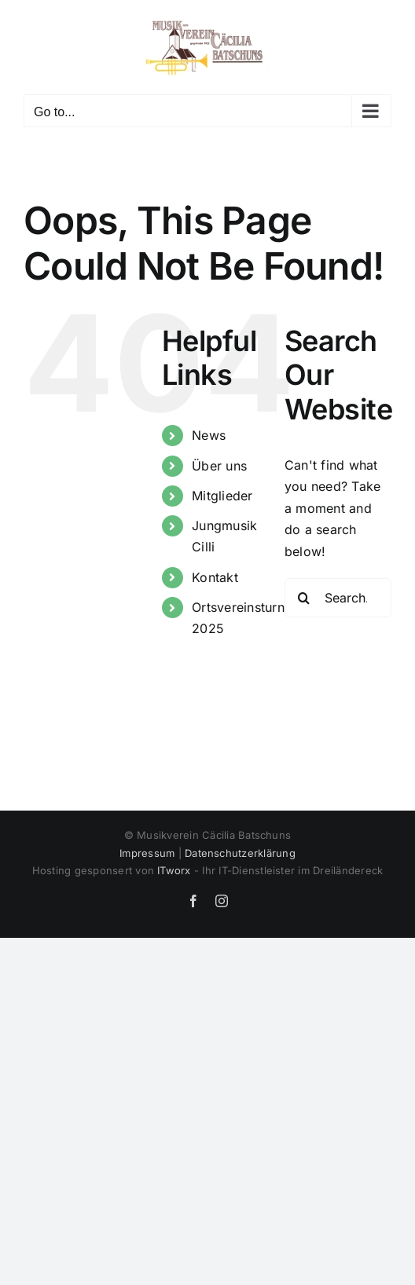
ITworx (173, 870)
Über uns (219, 466)
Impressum (146, 853)
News (209, 435)
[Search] (304, 597)
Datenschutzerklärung (240, 853)
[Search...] (338, 597)
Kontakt (215, 577)
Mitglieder (222, 495)
